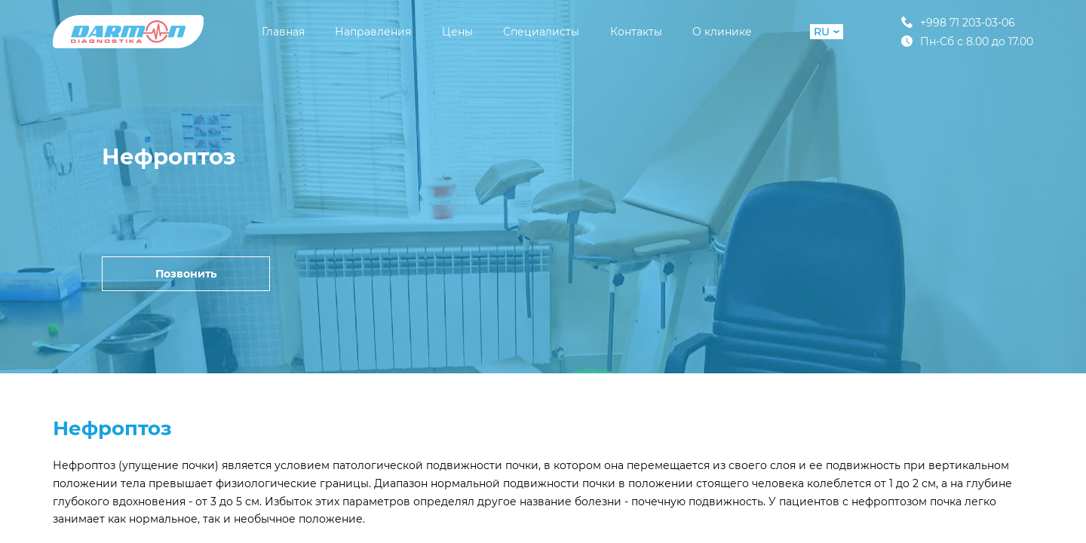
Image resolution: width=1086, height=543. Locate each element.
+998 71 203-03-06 (958, 22)
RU (826, 31)
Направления (373, 31)
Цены (457, 31)
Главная (283, 31)
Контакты (636, 31)
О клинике (722, 31)
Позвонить (185, 274)
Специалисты (541, 31)
